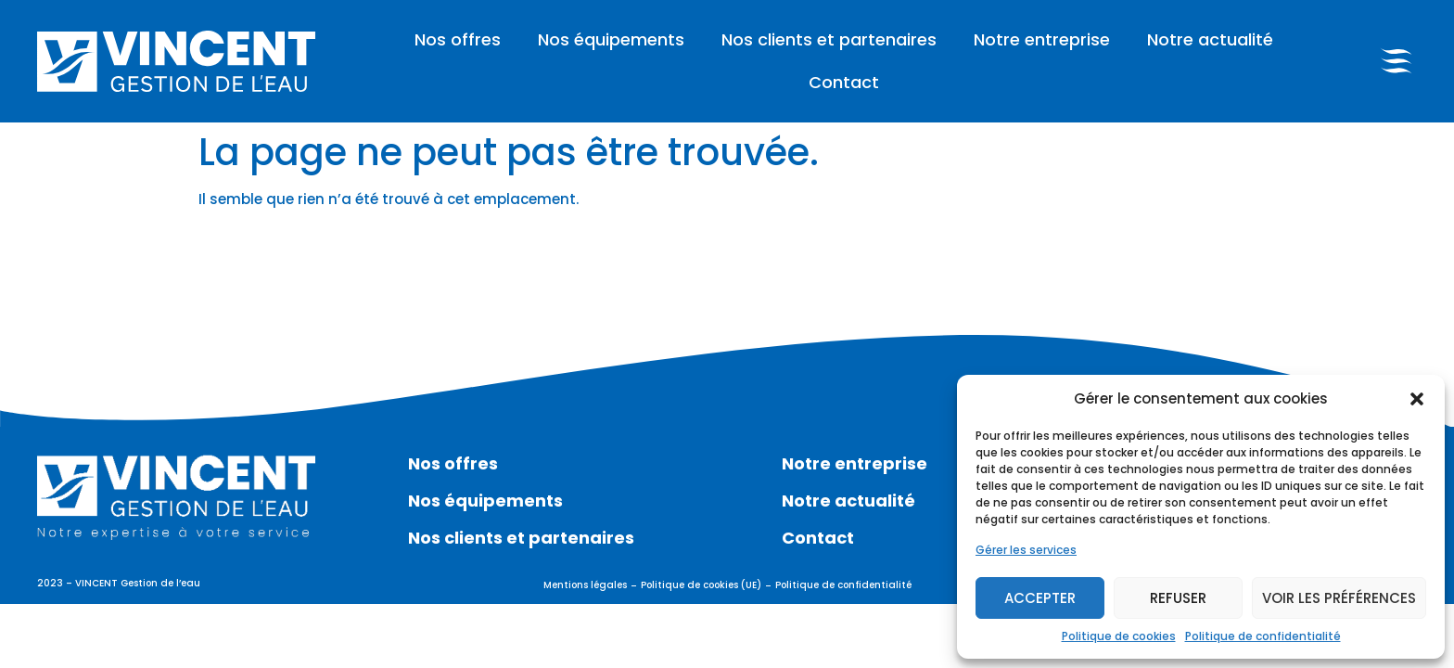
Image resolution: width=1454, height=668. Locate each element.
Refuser (1178, 598)
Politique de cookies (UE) (701, 585)
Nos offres (458, 39)
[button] (1417, 399)
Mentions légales (585, 585)
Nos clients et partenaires (829, 39)
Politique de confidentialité (1263, 636)
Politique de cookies (1119, 636)
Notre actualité (1210, 39)
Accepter (1040, 598)
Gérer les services (1026, 550)
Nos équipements (611, 39)
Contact (844, 82)
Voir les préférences (1339, 598)
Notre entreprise (1042, 39)
